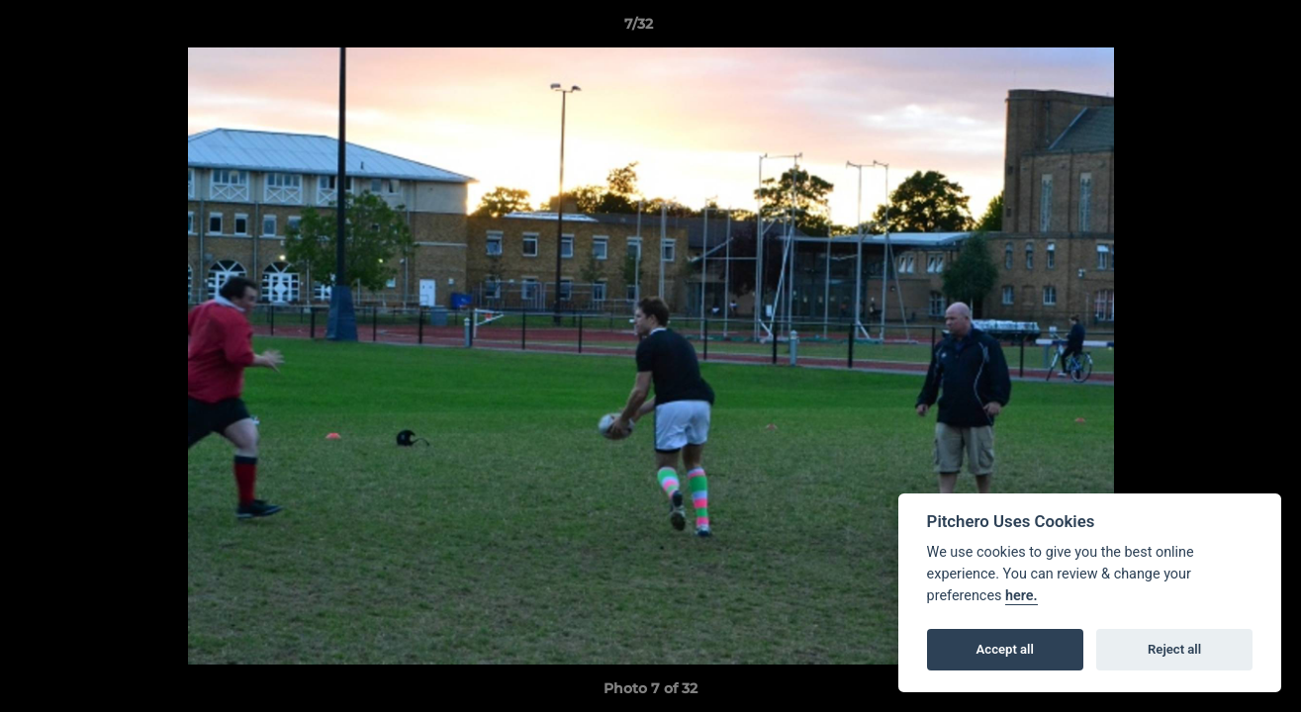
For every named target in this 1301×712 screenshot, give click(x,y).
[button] (1218, 29)
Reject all (1174, 649)
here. (1021, 595)
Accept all (1005, 649)
